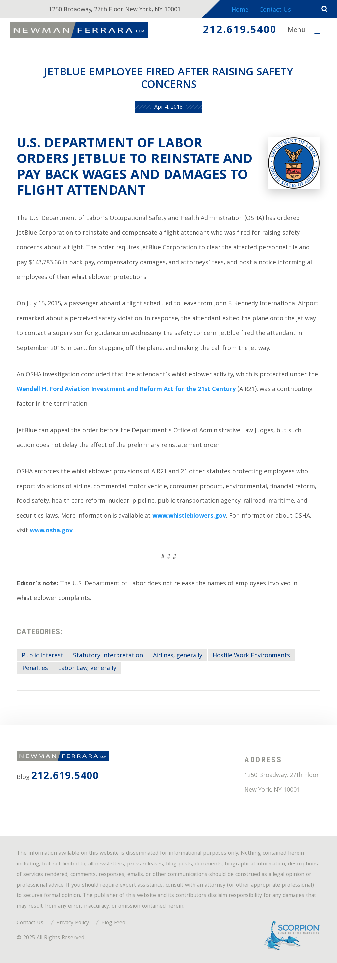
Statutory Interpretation (108, 656)
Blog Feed (113, 923)
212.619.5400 (240, 30)
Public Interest (42, 656)
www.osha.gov (51, 531)
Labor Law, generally (87, 669)
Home (240, 10)
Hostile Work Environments (251, 656)
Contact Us (275, 10)
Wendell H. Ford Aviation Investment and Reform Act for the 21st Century (126, 390)
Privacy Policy (72, 923)
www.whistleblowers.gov (189, 516)
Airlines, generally (177, 656)
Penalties (35, 669)
